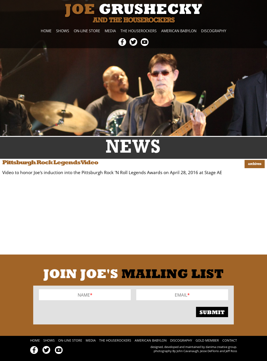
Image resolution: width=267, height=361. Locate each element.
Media (110, 30)
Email (181, 295)
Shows (62, 30)
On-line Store (87, 30)
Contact (229, 340)
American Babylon (178, 30)
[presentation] (74, 312)
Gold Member (207, 340)
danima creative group (221, 347)
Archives (254, 164)
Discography (213, 30)
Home (46, 30)
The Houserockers (138, 30)
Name (84, 295)
